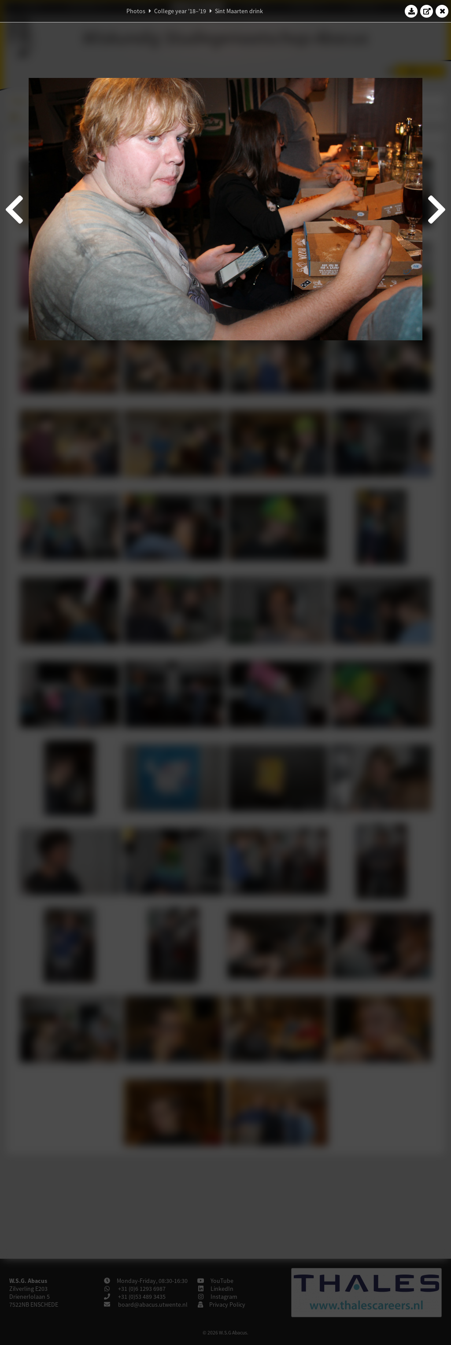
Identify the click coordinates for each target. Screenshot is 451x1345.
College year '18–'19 (180, 11)
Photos (135, 11)
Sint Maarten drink (239, 11)
